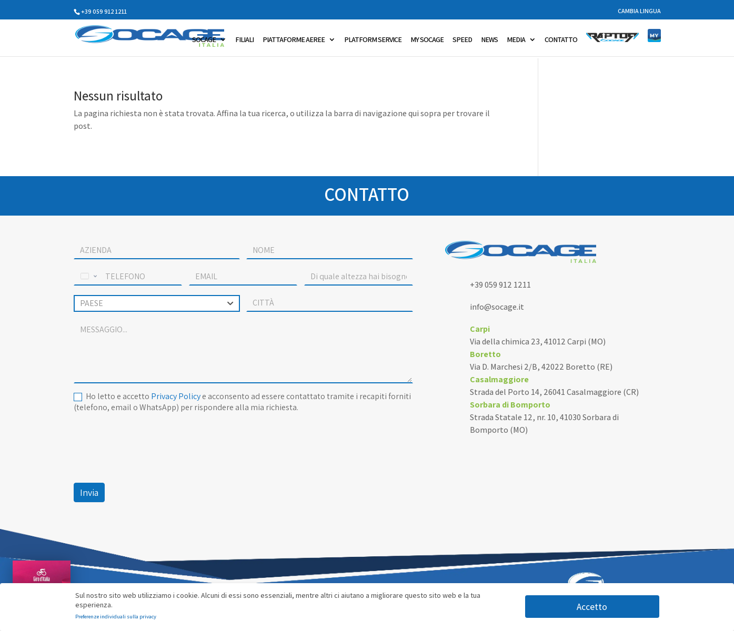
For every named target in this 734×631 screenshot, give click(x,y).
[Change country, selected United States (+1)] (88, 276)
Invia (89, 492)
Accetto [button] (592, 607)
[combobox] (157, 303)
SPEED (462, 40)
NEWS (489, 40)
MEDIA (516, 40)
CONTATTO (561, 40)
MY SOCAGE (427, 40)
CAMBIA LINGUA (639, 11)
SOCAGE (204, 40)
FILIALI (244, 40)
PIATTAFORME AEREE (294, 40)
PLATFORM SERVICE (372, 40)
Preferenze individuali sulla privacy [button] (115, 616)
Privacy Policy (175, 396)
